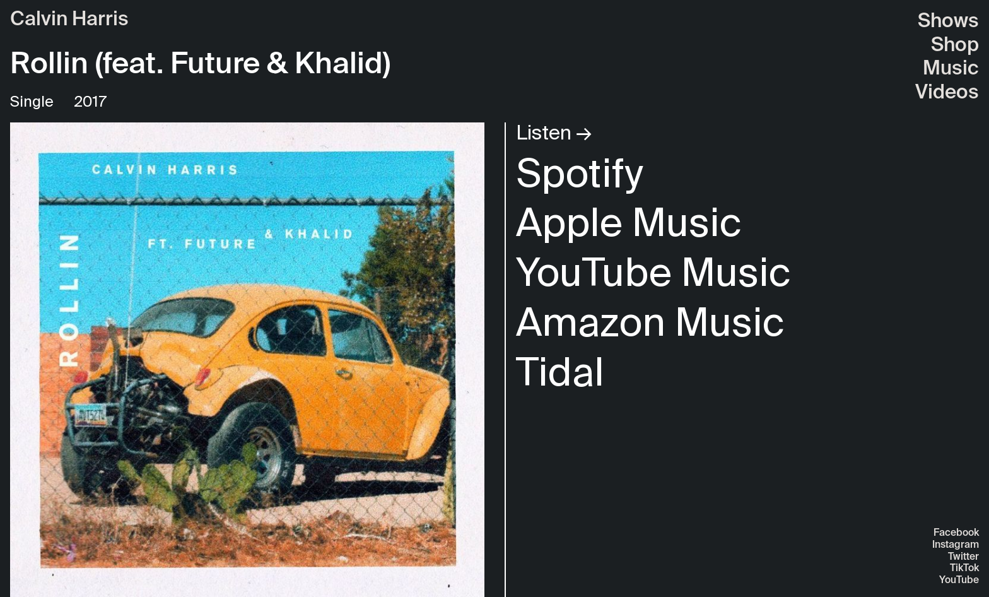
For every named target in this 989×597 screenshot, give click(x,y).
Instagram (955, 545)
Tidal (560, 371)
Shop (955, 46)
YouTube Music (653, 272)
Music (951, 69)
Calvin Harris (69, 20)
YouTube (959, 581)
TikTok (964, 569)
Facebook (956, 533)
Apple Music (629, 222)
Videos (947, 93)
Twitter (963, 557)
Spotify (579, 172)
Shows (948, 22)
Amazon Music (650, 321)
